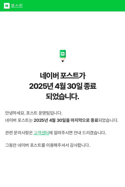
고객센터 (41, 132)
